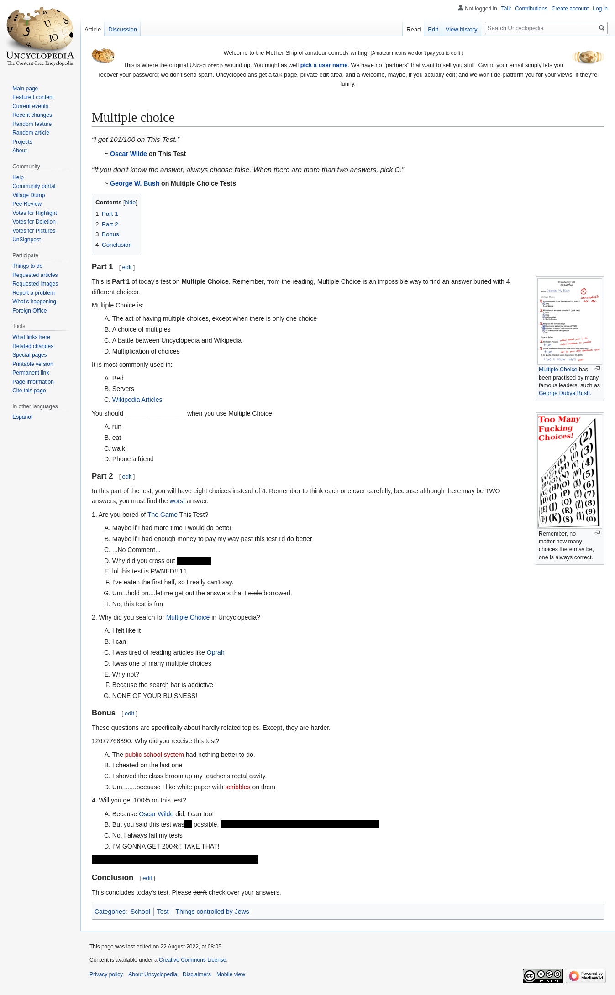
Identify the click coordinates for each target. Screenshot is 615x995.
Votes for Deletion (34, 222)
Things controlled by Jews (212, 911)
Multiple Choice (558, 369)
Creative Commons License (192, 960)
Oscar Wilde (128, 153)
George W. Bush (134, 183)
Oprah (216, 652)
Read (413, 29)
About (19, 150)
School (140, 911)
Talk (506, 8)
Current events (30, 106)
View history (462, 29)
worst (176, 501)
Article (92, 29)
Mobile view (230, 974)
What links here (31, 337)
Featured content (33, 97)
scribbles (237, 787)
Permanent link (30, 373)
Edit (433, 29)
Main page (25, 88)
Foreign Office (29, 310)
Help (18, 177)
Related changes (32, 346)
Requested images (35, 284)
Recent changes (32, 115)
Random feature (32, 124)
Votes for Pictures (33, 231)
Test (163, 911)
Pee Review (27, 204)
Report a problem (33, 293)
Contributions (531, 8)
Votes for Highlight (34, 213)
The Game (162, 514)
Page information (33, 382)
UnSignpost (26, 239)
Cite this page (29, 390)
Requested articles (35, 275)
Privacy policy (106, 974)
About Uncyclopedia (152, 974)
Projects (22, 142)
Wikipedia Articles (137, 399)
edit (127, 267)
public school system (154, 754)
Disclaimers (197, 974)
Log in (600, 8)
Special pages (29, 355)
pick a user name (324, 65)
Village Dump (28, 195)
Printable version (32, 364)
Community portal (33, 186)
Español (22, 417)
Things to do (27, 266)
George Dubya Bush (564, 393)
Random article (30, 133)
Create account (570, 8)
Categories (110, 911)
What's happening (34, 301)
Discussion (122, 29)
